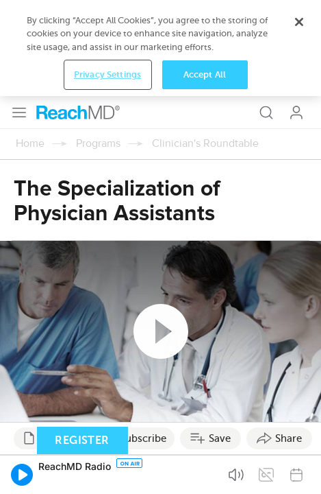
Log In (296, 16)
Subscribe (143, 342)
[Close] (299, 420)
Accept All (204, 474)
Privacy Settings (107, 474)
